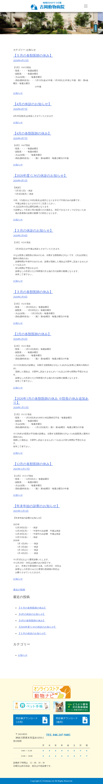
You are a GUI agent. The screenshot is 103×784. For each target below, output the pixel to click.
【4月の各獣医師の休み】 (32, 133)
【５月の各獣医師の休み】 (33, 55)
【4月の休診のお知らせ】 (32, 104)
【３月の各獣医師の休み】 (33, 292)
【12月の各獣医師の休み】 (33, 464)
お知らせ (18, 93)
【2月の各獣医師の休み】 (32, 334)
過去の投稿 (19, 589)
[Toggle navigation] (86, 6)
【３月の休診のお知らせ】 (33, 230)
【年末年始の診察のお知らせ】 (36, 506)
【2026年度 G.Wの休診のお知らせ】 (40, 175)
